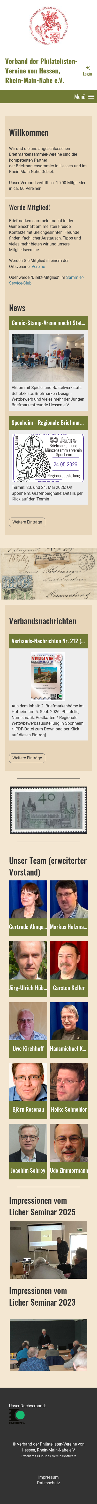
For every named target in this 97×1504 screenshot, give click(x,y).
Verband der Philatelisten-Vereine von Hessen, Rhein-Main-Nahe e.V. (41, 70)
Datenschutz (48, 1482)
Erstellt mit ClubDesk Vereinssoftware (48, 1456)
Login (87, 71)
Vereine (38, 266)
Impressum (48, 1477)
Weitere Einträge (27, 522)
